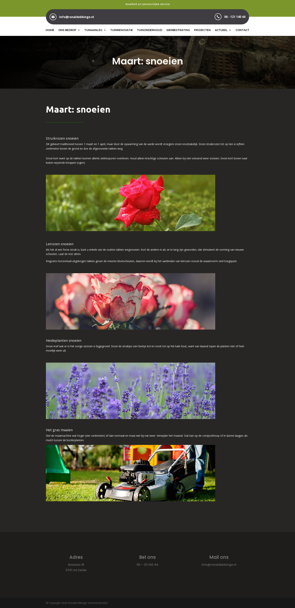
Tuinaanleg (93, 30)
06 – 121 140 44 (147, 565)
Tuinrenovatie (121, 30)
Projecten (202, 30)
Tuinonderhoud (149, 30)
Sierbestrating (178, 30)
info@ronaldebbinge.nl (218, 565)
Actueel (221, 30)
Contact (242, 30)
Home (50, 30)
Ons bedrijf (67, 30)
